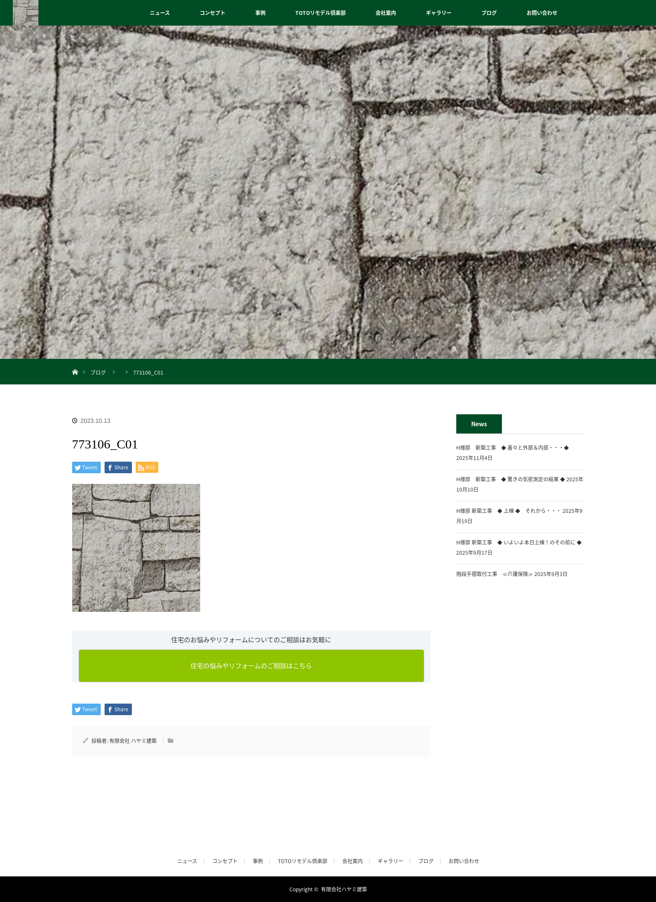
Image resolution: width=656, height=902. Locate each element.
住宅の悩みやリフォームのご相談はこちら (251, 665)
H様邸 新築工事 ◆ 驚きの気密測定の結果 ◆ (510, 479)
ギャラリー (439, 13)
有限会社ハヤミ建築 (344, 889)
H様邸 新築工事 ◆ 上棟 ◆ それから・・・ (508, 511)
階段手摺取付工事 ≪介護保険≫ (494, 574)
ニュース (160, 13)
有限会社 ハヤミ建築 (133, 741)
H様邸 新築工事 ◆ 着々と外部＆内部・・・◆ (515, 447)
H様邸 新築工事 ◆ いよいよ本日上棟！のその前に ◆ (519, 542)
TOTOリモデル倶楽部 (320, 13)
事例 (260, 13)
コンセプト (212, 13)
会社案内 (386, 13)
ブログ (489, 13)
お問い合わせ (542, 13)
